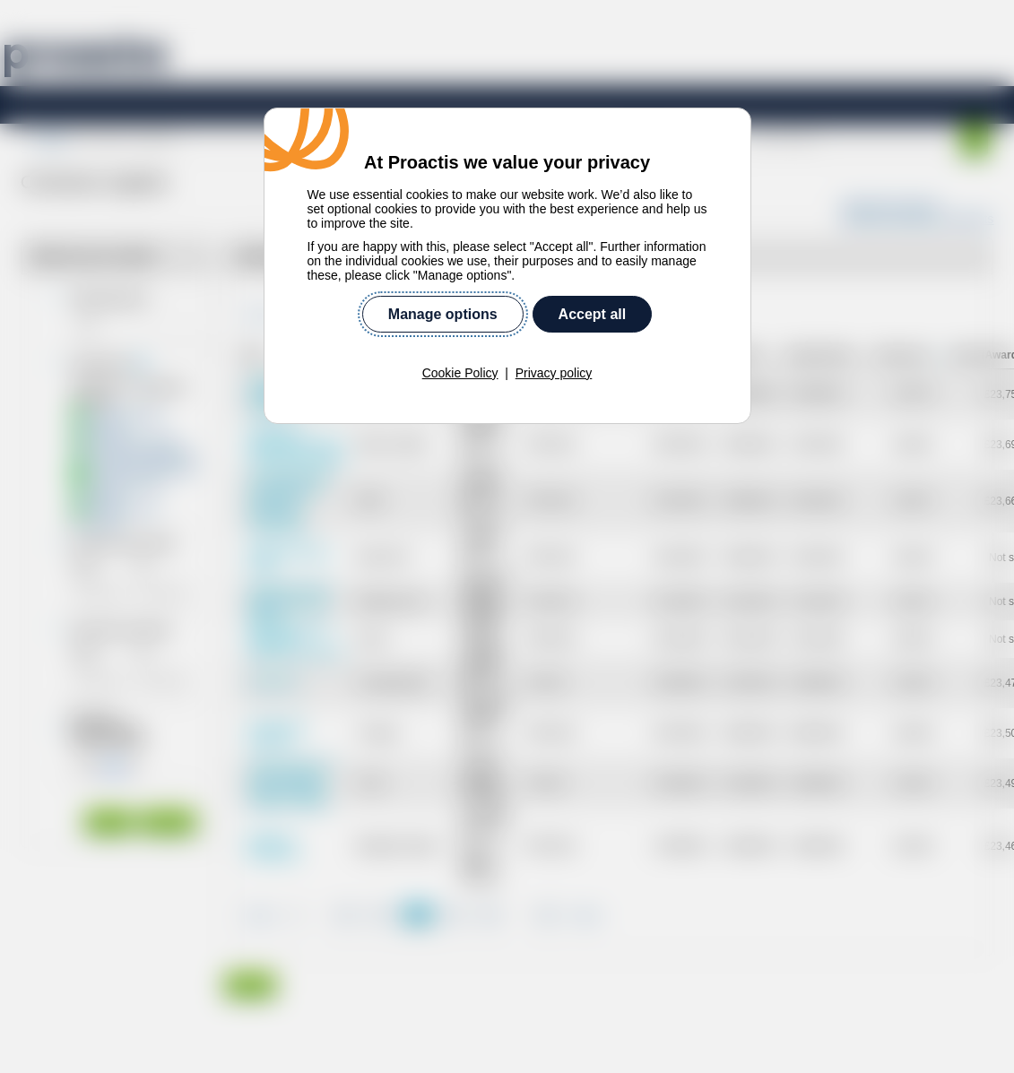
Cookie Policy (460, 373)
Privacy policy (554, 373)
